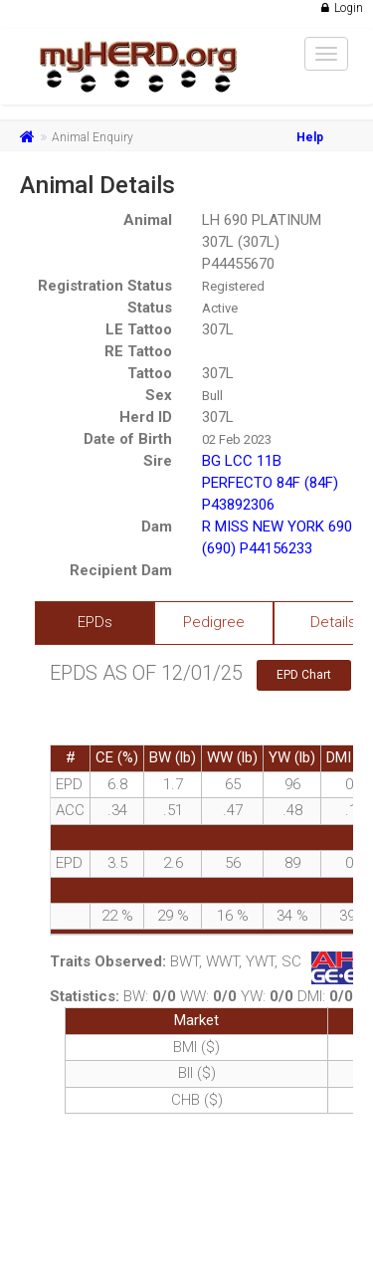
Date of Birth (128, 439)
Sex (158, 395)
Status (149, 307)
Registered (233, 286)
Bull (212, 395)
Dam (156, 526)
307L (218, 329)
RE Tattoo (138, 351)
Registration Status (105, 286)
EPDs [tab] (95, 622)
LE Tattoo (138, 329)
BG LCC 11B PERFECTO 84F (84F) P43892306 (270, 483)
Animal (147, 220)
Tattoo (149, 373)
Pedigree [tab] (214, 622)
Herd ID (145, 417)
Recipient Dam (121, 570)
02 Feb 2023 (237, 439)
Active (220, 308)
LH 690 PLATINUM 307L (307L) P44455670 (261, 242)
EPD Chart (304, 675)
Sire (157, 461)
